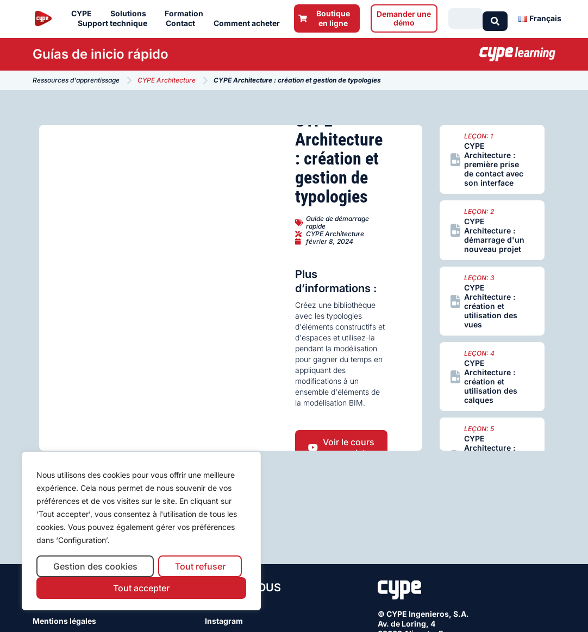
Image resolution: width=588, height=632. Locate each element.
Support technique (115, 23)
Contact (183, 23)
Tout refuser (200, 566)
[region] (141, 531)
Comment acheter (249, 23)
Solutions (131, 13)
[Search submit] (495, 18)
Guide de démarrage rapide (337, 222)
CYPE (84, 13)
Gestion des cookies (95, 566)
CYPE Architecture (166, 80)
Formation (187, 13)
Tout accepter (141, 588)
